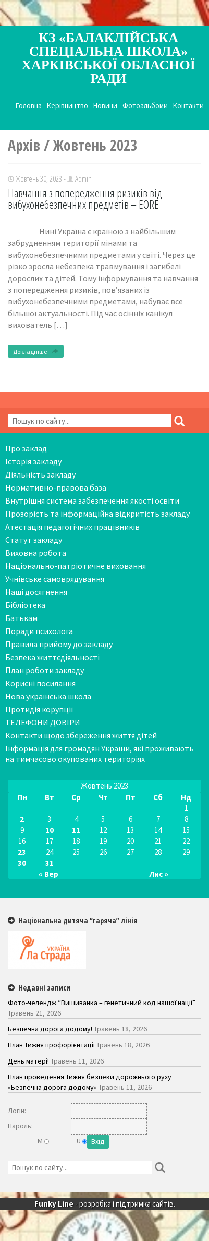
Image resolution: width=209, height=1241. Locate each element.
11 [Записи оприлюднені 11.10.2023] (76, 830)
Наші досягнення (36, 592)
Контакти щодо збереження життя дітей (81, 735)
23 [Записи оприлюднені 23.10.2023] (22, 852)
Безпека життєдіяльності (52, 657)
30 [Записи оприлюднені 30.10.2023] (22, 863)
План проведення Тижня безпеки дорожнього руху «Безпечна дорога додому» (89, 1082)
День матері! (28, 1061)
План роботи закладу (44, 670)
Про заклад (26, 448)
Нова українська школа (48, 696)
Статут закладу (33, 539)
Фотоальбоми (145, 105)
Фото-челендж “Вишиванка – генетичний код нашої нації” (101, 1002)
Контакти (188, 105)
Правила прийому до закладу (59, 644)
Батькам (21, 618)
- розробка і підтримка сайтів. (104, 1204)
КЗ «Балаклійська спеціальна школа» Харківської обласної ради (108, 58)
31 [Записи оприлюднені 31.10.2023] (49, 863)
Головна (29, 105)
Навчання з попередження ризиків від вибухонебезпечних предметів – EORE (85, 198)
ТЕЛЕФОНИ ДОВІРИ (42, 722)
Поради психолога (39, 631)
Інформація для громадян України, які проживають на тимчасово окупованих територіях (99, 753)
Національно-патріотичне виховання (75, 565)
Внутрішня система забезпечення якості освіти (92, 500)
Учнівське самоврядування (54, 579)
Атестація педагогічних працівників (72, 526)
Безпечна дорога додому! (50, 1028)
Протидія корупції (39, 709)
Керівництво (67, 105)
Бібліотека (25, 605)
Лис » (159, 874)
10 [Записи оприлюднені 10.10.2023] (49, 830)
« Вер (48, 874)
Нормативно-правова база (55, 487)
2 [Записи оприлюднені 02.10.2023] (22, 819)
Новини (105, 105)
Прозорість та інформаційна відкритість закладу (97, 513)
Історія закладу (33, 461)
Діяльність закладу (40, 474)
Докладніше (35, 351)
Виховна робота (35, 552)
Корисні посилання (40, 683)
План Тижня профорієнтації (51, 1044)
